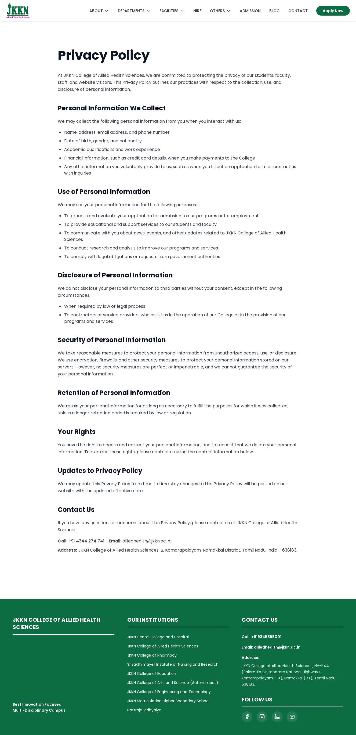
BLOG (274, 10)
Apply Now (333, 10)
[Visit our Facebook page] (247, 716)
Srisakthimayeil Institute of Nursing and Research (173, 664)
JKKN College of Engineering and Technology (169, 691)
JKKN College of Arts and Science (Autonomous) (172, 682)
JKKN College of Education (151, 673)
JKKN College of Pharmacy (152, 655)
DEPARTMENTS (134, 10)
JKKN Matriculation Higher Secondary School (168, 701)
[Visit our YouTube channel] (292, 716)
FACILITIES (172, 10)
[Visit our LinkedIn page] (277, 716)
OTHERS (220, 10)
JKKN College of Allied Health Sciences (162, 646)
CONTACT (298, 10)
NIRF (197, 10)
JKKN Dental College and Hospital (158, 637)
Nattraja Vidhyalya (144, 710)
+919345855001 (266, 636)
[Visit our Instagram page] (262, 716)
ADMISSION (250, 10)
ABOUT (99, 10)
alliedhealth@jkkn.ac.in (277, 647)
